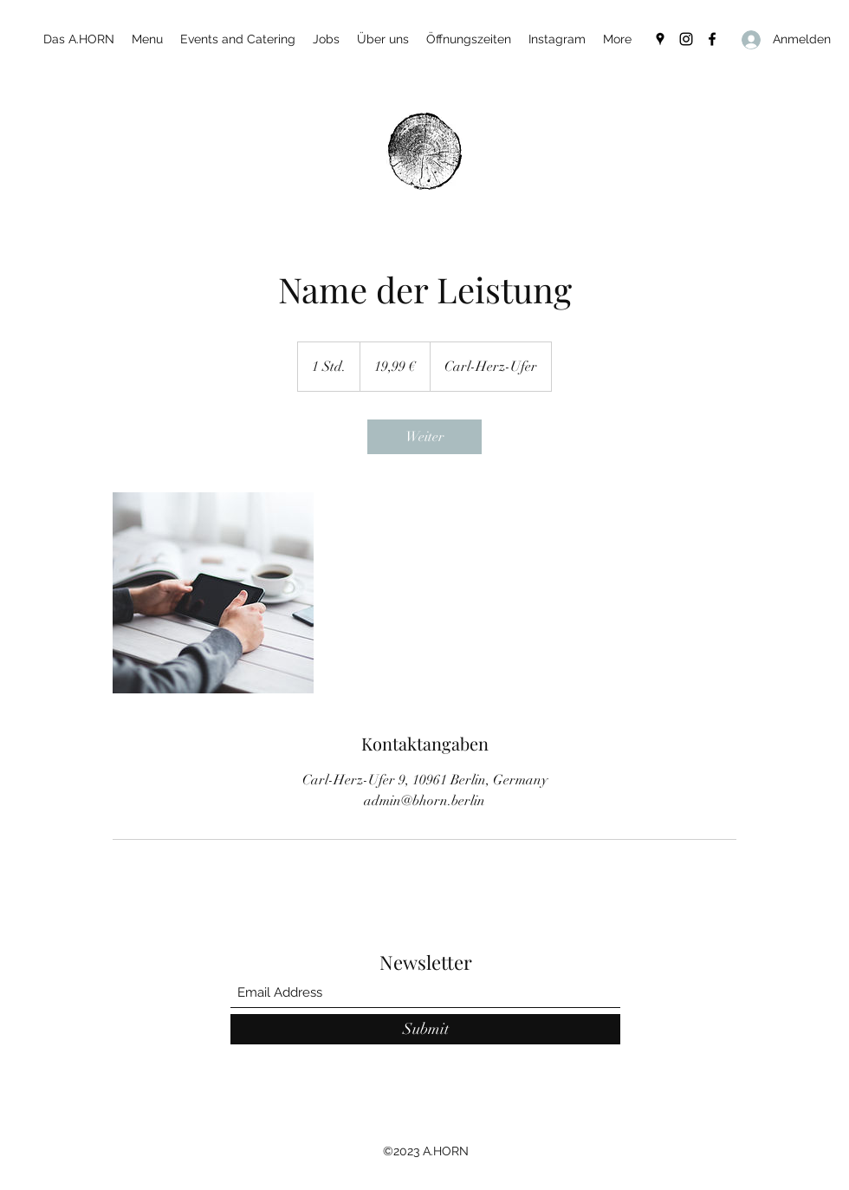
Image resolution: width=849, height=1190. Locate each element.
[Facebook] (712, 39)
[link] (424, 436)
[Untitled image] (213, 592)
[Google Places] (660, 39)
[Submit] (425, 1029)
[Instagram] (686, 39)
